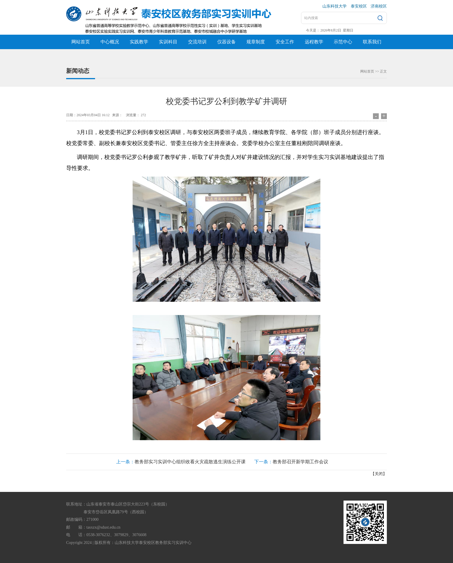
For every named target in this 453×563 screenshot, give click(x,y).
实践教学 (139, 41)
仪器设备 (226, 41)
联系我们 (372, 41)
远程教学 (314, 41)
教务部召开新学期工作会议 (300, 461)
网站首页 (80, 41)
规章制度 (255, 41)
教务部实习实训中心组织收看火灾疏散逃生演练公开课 (190, 461)
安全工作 (285, 41)
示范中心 (343, 41)
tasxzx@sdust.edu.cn (103, 527)
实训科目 (168, 41)
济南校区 (379, 6)
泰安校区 (359, 6)
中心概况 (110, 41)
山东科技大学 (334, 6)
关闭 (379, 474)
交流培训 (197, 41)
